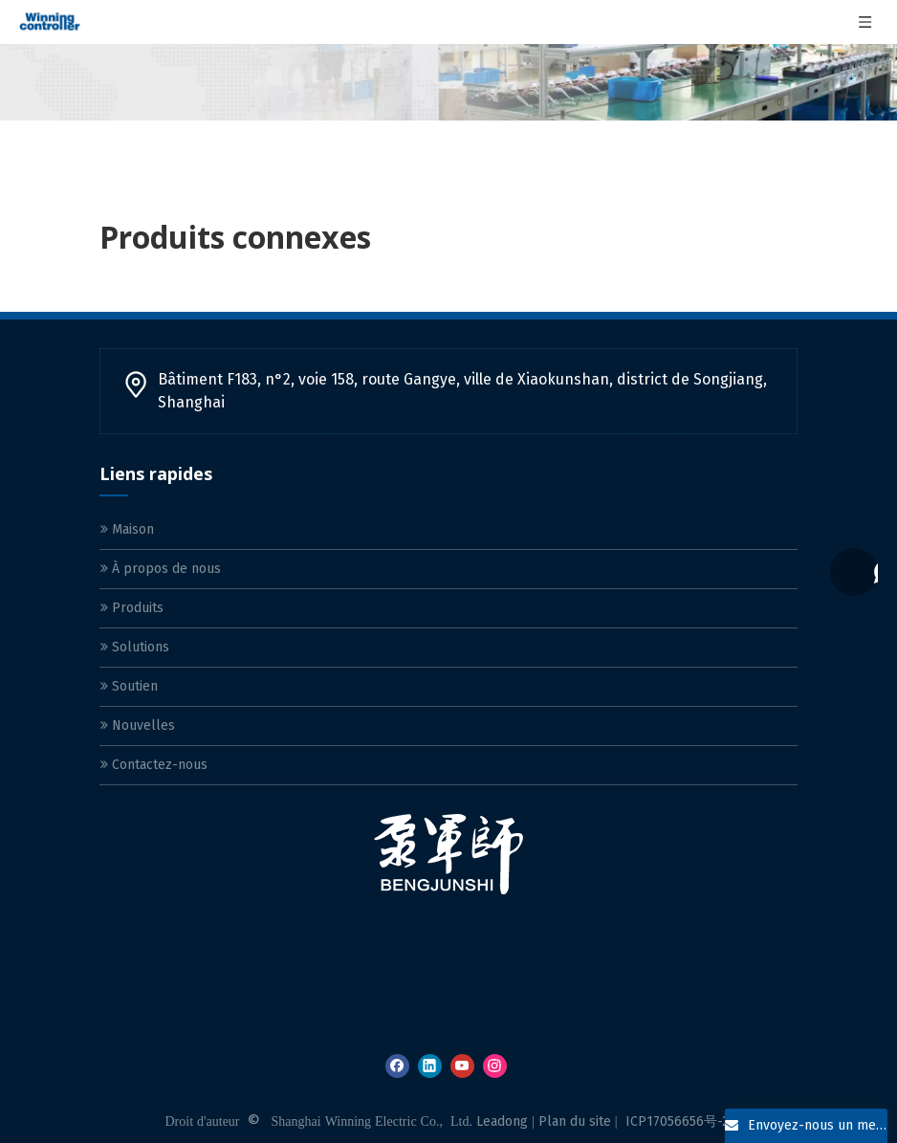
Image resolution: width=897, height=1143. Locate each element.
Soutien (129, 686)
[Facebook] (397, 1066)
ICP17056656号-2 (677, 1121)
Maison (127, 529)
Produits (132, 608)
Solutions (134, 647)
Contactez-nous (154, 765)
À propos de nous (160, 569)
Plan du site (574, 1121)
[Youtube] (462, 1066)
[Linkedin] (430, 1066)
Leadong (502, 1121)
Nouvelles (137, 725)
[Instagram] (495, 1066)
